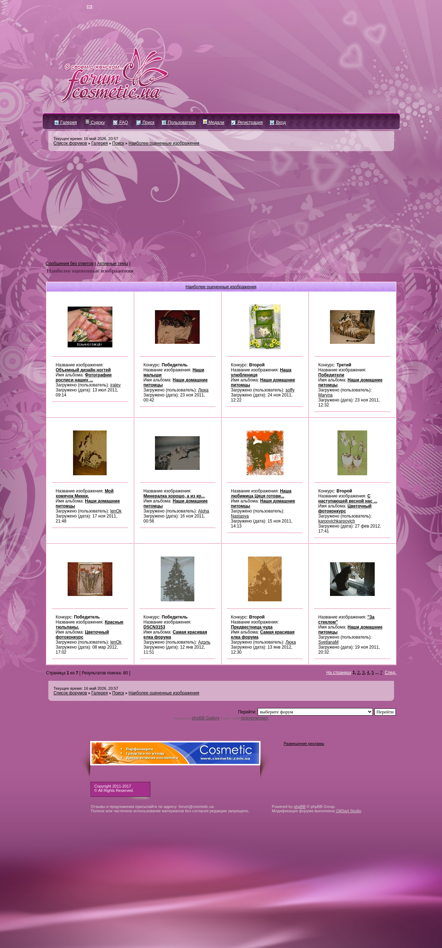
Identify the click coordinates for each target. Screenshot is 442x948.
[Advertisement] (221, 206)
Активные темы (112, 263)
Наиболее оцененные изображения (163, 143)
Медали (213, 122)
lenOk (115, 511)
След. (390, 672)
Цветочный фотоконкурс (344, 509)
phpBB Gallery (205, 718)
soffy (290, 390)
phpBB (300, 806)
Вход (278, 122)
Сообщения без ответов (69, 263)
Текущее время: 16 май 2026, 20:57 (86, 138)
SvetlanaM (328, 642)
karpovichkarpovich (336, 521)
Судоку (95, 122)
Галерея (65, 122)
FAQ (120, 122)
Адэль (204, 642)
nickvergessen (254, 718)
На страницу (338, 672)
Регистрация (246, 122)
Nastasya (240, 516)
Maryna (325, 395)
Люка (203, 390)
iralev (115, 385)
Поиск (145, 122)
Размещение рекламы (304, 743)
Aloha (203, 511)
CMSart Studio (348, 811)
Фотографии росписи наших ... (84, 377)
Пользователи (179, 122)
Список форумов (70, 143)
